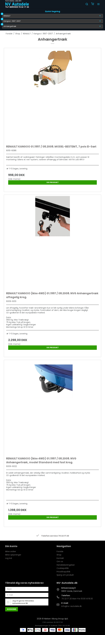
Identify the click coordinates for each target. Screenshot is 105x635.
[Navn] (26, 589)
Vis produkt (52, 182)
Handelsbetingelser (66, 565)
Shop (59, 554)
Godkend (11, 609)
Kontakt (60, 558)
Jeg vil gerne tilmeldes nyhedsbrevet (23, 602)
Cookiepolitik (63, 568)
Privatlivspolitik (63, 571)
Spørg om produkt (65, 575)
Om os (60, 561)
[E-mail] (26, 594)
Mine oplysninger (13, 554)
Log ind (8, 558)
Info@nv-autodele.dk (71, 606)
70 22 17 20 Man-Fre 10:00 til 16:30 (77, 598)
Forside (60, 551)
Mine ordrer (10, 551)
